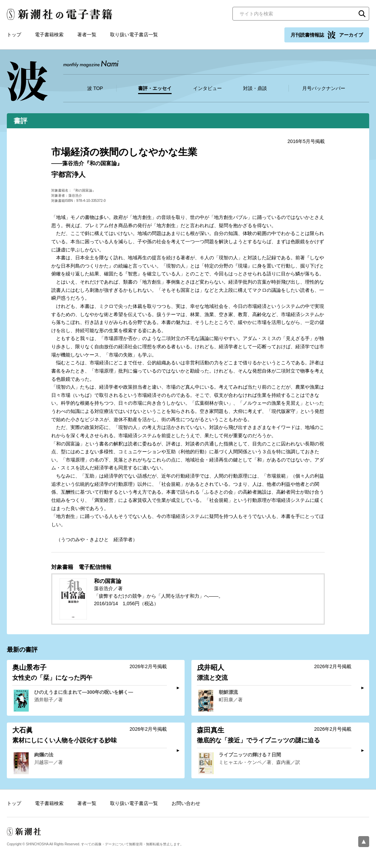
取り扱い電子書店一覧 (134, 34)
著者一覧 (86, 34)
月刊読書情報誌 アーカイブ (327, 35)
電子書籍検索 (49, 34)
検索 (362, 13)
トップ (14, 34)
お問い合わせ (186, 803)
